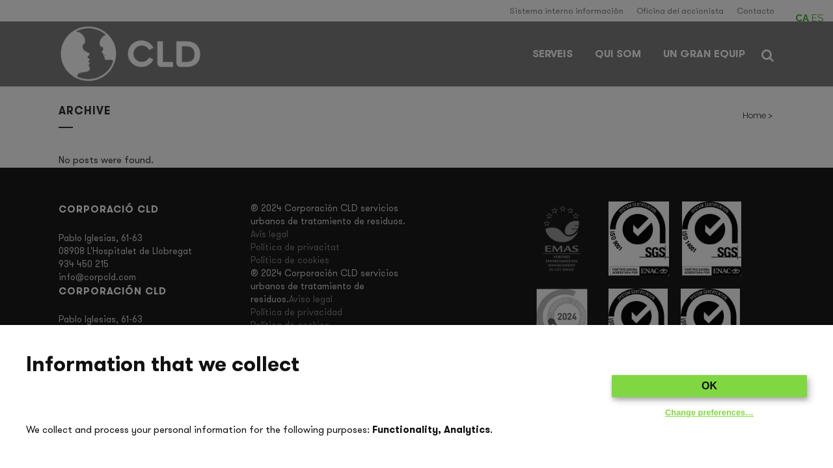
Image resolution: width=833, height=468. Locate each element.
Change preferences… (709, 412)
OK (709, 385)
